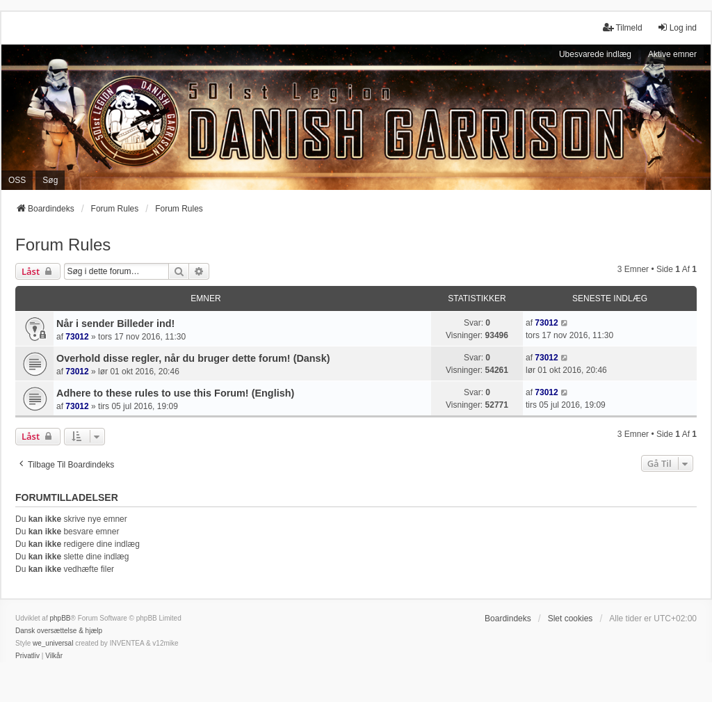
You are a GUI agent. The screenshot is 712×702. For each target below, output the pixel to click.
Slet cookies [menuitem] (570, 618)
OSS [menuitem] (17, 180)
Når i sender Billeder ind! (115, 323)
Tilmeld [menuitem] (622, 27)
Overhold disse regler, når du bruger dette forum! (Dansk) (193, 358)
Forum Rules (63, 244)
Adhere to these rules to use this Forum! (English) (175, 393)
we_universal (53, 643)
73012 (76, 337)
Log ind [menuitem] (677, 27)
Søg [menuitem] (50, 180)
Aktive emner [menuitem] (672, 54)
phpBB (59, 618)
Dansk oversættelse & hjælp (58, 631)
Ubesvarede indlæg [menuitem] (595, 54)
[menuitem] (27, 656)
